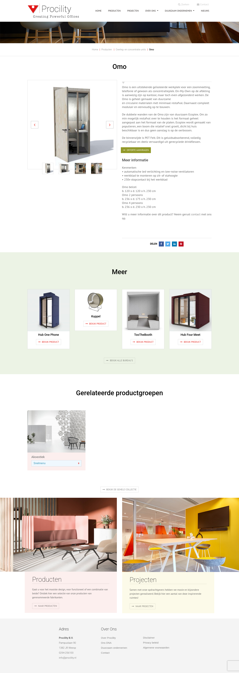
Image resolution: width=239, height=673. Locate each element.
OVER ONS (150, 10)
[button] (34, 124)
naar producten (45, 605)
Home (95, 49)
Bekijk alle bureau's (119, 360)
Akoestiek (38, 457)
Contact (203, 4)
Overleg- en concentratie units (131, 49)
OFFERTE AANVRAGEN (136, 150)
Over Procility (108, 637)
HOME (98, 10)
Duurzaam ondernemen (179, 10)
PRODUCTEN (114, 10)
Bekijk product (48, 341)
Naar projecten (142, 606)
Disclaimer (149, 637)
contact (195, 214)
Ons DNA (106, 642)
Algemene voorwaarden (156, 647)
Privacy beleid (151, 642)
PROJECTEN (133, 10)
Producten (106, 49)
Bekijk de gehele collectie (120, 489)
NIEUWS (205, 10)
